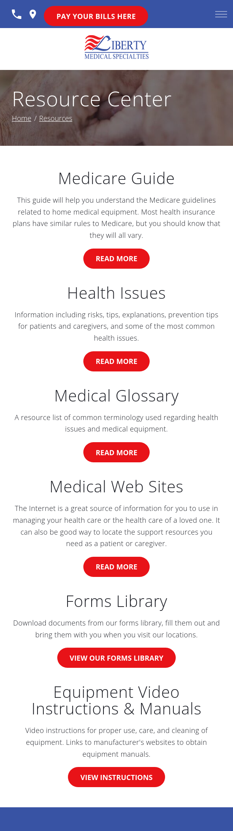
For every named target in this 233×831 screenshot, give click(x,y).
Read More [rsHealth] (116, 361)
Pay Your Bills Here (96, 16)
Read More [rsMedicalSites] (116, 566)
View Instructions (117, 777)
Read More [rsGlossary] (116, 452)
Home (21, 118)
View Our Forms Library (116, 658)
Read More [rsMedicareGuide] (116, 258)
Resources (55, 118)
